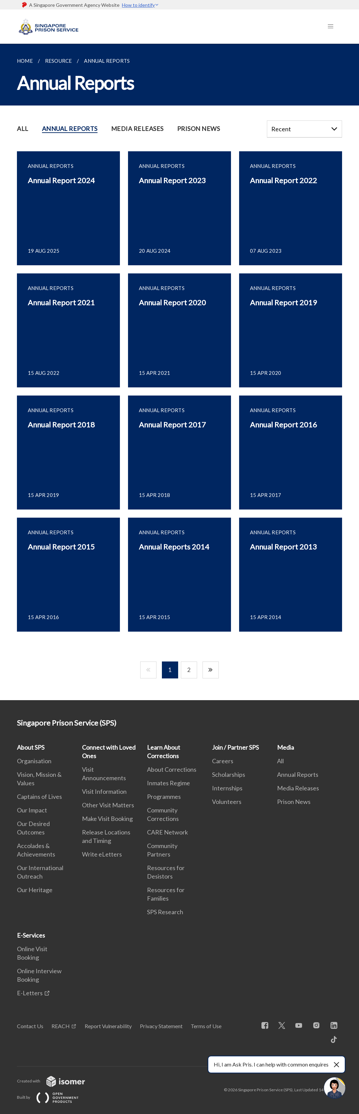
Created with (56, 1080)
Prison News (294, 801)
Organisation (34, 761)
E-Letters (30, 993)
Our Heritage (34, 890)
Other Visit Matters (108, 805)
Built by (53, 1097)
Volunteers (226, 801)
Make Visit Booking (107, 818)
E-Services (31, 935)
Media (285, 747)
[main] (179, 372)
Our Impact (32, 810)
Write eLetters (102, 854)
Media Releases (298, 788)
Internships (227, 788)
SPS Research (165, 912)
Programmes (164, 796)
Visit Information (104, 791)
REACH (60, 1026)
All (280, 761)
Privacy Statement (161, 1026)
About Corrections (171, 769)
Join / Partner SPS (235, 747)
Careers (222, 761)
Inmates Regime (168, 783)
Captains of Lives (39, 796)
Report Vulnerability (108, 1026)
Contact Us (30, 1026)
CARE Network (167, 832)
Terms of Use (206, 1026)
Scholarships (228, 774)
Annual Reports (297, 774)
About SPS (30, 747)
